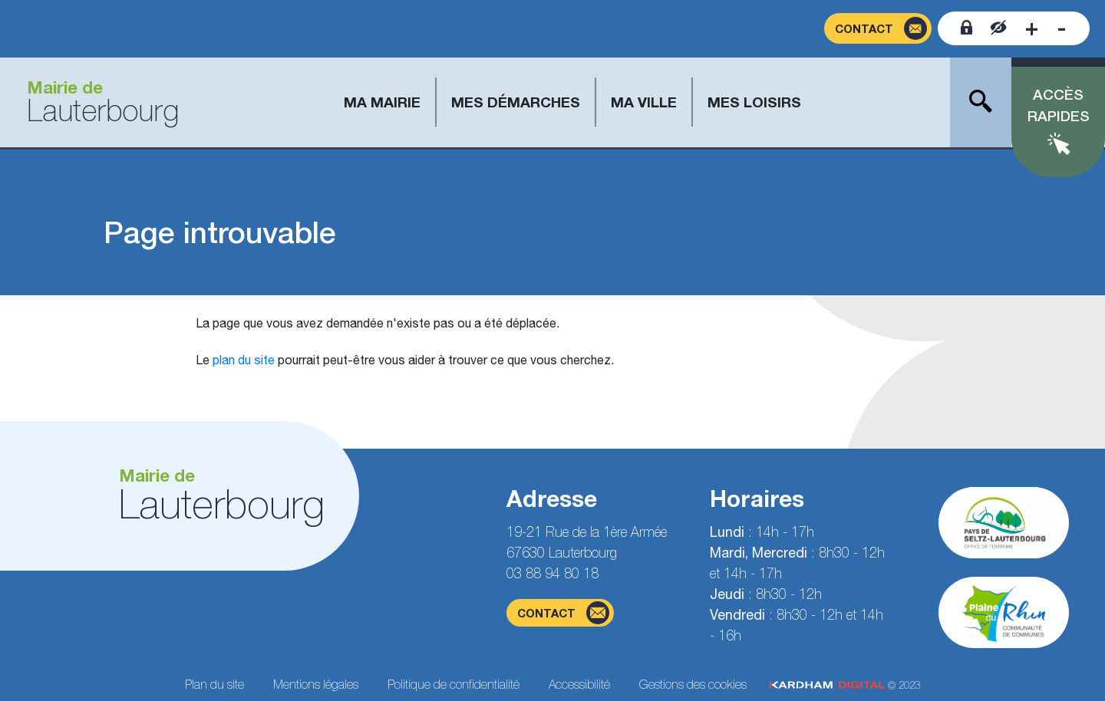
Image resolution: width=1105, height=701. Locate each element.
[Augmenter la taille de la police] (1032, 28)
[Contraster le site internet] (998, 28)
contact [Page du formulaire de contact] (563, 612)
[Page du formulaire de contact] (878, 28)
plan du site (244, 360)
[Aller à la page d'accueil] (97, 102)
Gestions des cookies (693, 684)
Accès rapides (1058, 105)
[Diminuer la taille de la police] (1061, 28)
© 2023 (845, 685)
